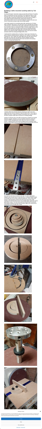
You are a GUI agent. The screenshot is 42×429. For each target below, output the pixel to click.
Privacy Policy (23, 427)
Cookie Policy (18, 427)
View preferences (21, 424)
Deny (21, 421)
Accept (21, 418)
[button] (40, 411)
